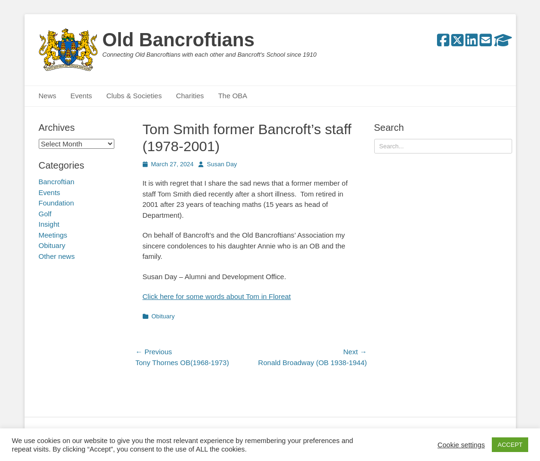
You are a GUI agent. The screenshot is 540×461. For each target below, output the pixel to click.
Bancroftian (57, 182)
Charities (190, 96)
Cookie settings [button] (461, 445)
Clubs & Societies (134, 96)
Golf (45, 214)
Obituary (163, 316)
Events (81, 96)
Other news (57, 256)
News (48, 96)
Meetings (53, 235)
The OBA (233, 96)
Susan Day (222, 164)
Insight (49, 224)
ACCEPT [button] (510, 444)
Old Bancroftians (179, 39)
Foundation (56, 203)
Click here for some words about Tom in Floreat (217, 296)
